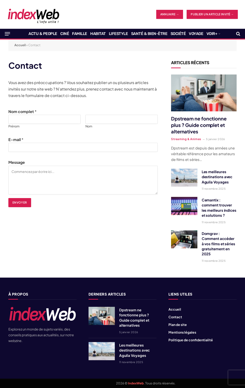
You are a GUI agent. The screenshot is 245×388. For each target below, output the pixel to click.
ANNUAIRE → (169, 14)
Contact (175, 317)
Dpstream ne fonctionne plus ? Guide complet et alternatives (199, 124)
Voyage (196, 33)
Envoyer (19, 202)
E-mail (15, 139)
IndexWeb (136, 383)
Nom (88, 126)
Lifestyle (118, 33)
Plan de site (177, 324)
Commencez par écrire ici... (83, 180)
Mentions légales (182, 332)
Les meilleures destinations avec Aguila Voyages (217, 176)
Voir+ (211, 33)
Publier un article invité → (212, 14)
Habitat (98, 33)
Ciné (64, 33)
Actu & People (42, 33)
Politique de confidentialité (190, 340)
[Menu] (7, 34)
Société (178, 33)
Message (16, 162)
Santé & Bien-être (149, 33)
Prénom (14, 126)
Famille (79, 33)
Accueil (20, 45)
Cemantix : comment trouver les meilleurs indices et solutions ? (219, 207)
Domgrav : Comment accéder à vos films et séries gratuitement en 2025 (218, 243)
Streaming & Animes (186, 139)
